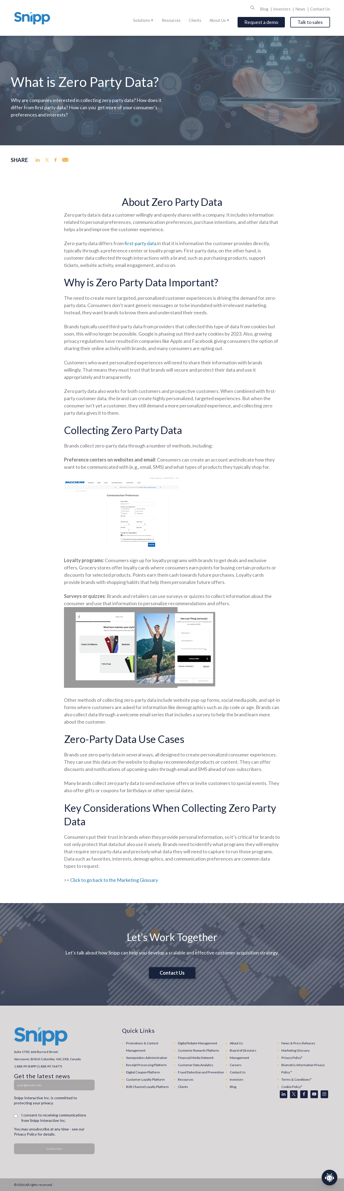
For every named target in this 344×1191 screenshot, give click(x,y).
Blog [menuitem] (233, 1087)
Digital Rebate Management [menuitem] (197, 1043)
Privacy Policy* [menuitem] (291, 1058)
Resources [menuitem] (186, 1079)
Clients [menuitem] (183, 1087)
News (300, 8)
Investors (282, 8)
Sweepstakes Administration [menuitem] (146, 1058)
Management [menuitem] (239, 1058)
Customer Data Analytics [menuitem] (195, 1065)
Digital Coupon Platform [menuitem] (143, 1072)
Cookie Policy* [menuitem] (291, 1087)
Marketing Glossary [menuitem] (295, 1050)
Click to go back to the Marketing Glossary (114, 880)
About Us (219, 20)
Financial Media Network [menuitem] (196, 1058)
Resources (171, 20)
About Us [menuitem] (236, 1043)
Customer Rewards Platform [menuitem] (198, 1050)
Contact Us (320, 8)
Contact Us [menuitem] (238, 1072)
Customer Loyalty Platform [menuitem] (145, 1079)
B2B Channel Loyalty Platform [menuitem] (147, 1087)
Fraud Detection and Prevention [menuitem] (201, 1072)
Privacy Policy (25, 1134)
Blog (264, 8)
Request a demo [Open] (261, 22)
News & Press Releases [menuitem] (298, 1043)
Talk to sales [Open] (310, 22)
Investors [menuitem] (236, 1079)
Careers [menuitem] (236, 1065)
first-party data (140, 243)
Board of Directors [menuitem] (243, 1050)
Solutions (143, 20)
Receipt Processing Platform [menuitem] (146, 1065)
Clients (195, 20)
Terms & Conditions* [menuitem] (296, 1079)
